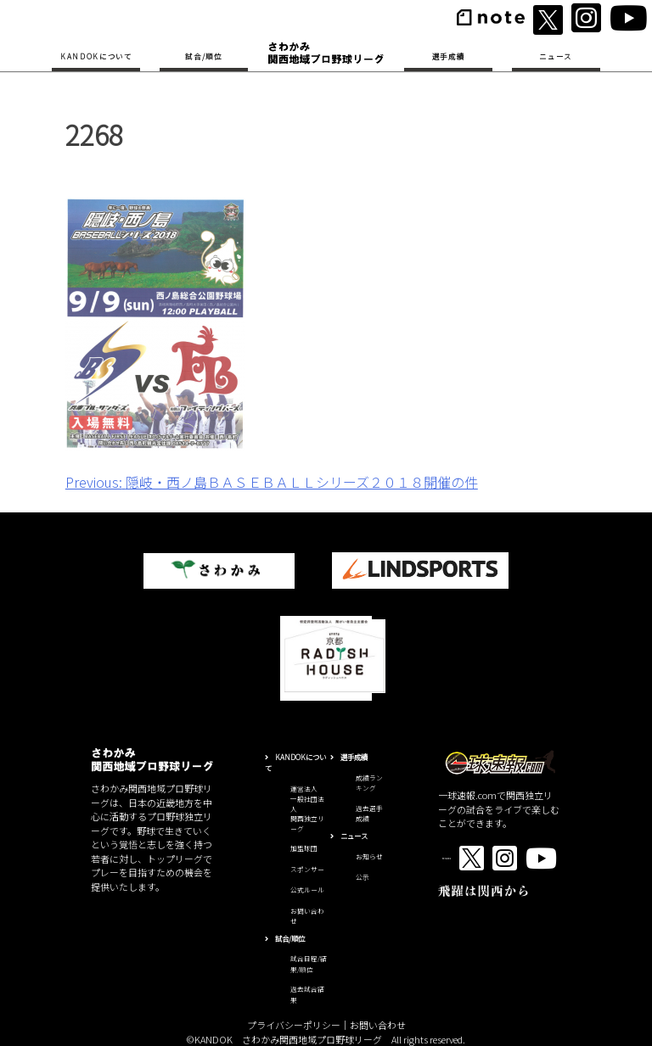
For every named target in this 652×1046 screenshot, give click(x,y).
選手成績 (448, 56)
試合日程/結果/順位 (308, 964)
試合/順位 (203, 56)
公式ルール (307, 889)
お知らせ (369, 856)
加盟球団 (304, 848)
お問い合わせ (378, 1025)
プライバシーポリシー (293, 1025)
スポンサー (307, 869)
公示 (362, 876)
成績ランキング (369, 783)
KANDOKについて (96, 56)
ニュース (555, 56)
